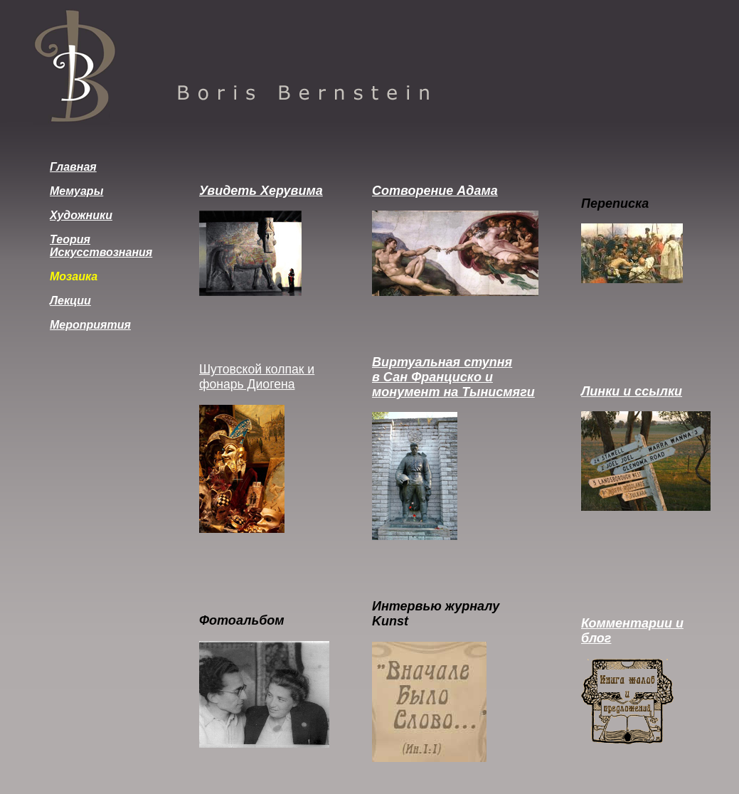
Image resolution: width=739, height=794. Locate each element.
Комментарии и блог (632, 630)
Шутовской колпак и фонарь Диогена (256, 376)
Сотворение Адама (435, 191)
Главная (73, 167)
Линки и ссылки (631, 391)
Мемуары (76, 191)
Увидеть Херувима (261, 191)
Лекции (70, 301)
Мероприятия (90, 325)
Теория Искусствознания (101, 245)
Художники (81, 215)
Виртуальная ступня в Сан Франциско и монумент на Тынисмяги (453, 377)
